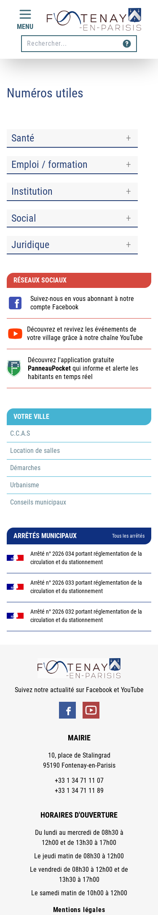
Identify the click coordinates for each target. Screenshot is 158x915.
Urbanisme (24, 485)
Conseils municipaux (38, 502)
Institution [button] (32, 191)
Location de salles (35, 451)
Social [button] (23, 218)
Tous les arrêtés (128, 536)
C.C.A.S (20, 433)
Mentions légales (79, 910)
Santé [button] (22, 138)
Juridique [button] (30, 245)
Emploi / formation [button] (49, 164)
